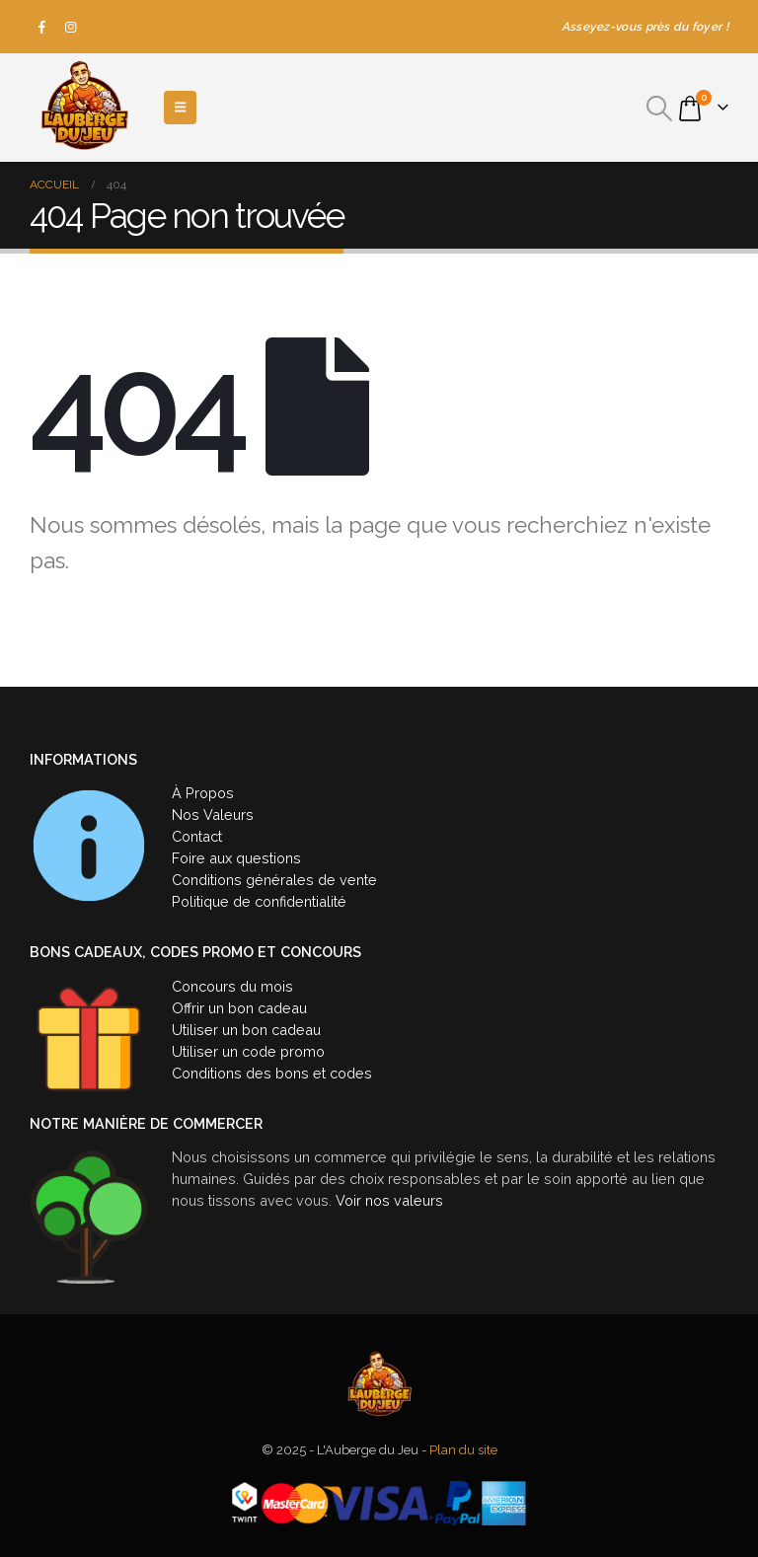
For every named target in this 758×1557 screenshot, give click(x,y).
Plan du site (463, 1450)
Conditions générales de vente (274, 879)
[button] (659, 108)
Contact (197, 836)
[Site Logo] (84, 107)
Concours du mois (232, 986)
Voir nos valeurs (389, 1200)
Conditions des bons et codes (272, 1073)
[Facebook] (42, 26)
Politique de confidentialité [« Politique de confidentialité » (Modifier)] (259, 901)
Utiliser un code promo (248, 1051)
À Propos (203, 792)
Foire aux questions (236, 858)
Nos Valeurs (213, 814)
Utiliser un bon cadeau (246, 1029)
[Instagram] (71, 26)
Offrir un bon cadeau (239, 1008)
